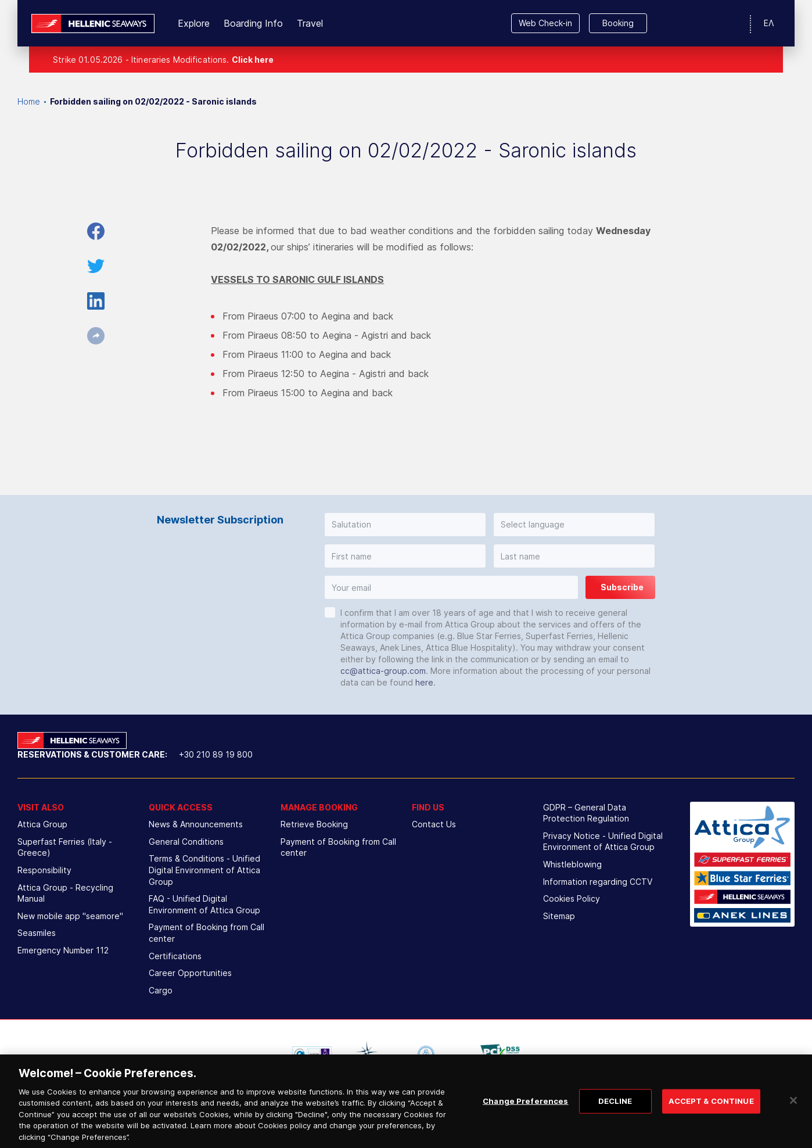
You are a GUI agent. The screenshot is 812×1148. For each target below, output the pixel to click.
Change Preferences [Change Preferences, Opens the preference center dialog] (525, 1114)
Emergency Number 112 (63, 950)
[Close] (793, 1114)
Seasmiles (36, 933)
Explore (194, 23)
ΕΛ (769, 23)
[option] (312, 1053)
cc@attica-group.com (383, 671)
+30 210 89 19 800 (216, 754)
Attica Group (42, 824)
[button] (405, 524)
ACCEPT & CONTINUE (711, 1114)
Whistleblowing (572, 864)
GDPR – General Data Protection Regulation (586, 813)
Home (28, 101)
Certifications (175, 956)
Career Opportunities (190, 973)
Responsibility (44, 870)
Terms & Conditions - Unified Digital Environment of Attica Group (204, 869)
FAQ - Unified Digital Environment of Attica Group (204, 904)
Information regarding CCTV (597, 882)
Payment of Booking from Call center (206, 932)
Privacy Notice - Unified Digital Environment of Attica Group (603, 841)
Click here (253, 59)
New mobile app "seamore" (70, 916)
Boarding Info (253, 23)
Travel (310, 23)
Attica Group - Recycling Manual (65, 893)
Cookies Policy (571, 898)
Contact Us (434, 824)
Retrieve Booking (314, 824)
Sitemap (559, 916)
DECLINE (615, 1114)
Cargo (161, 990)
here (424, 682)
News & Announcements (196, 824)
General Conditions (186, 841)
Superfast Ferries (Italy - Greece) (64, 847)
